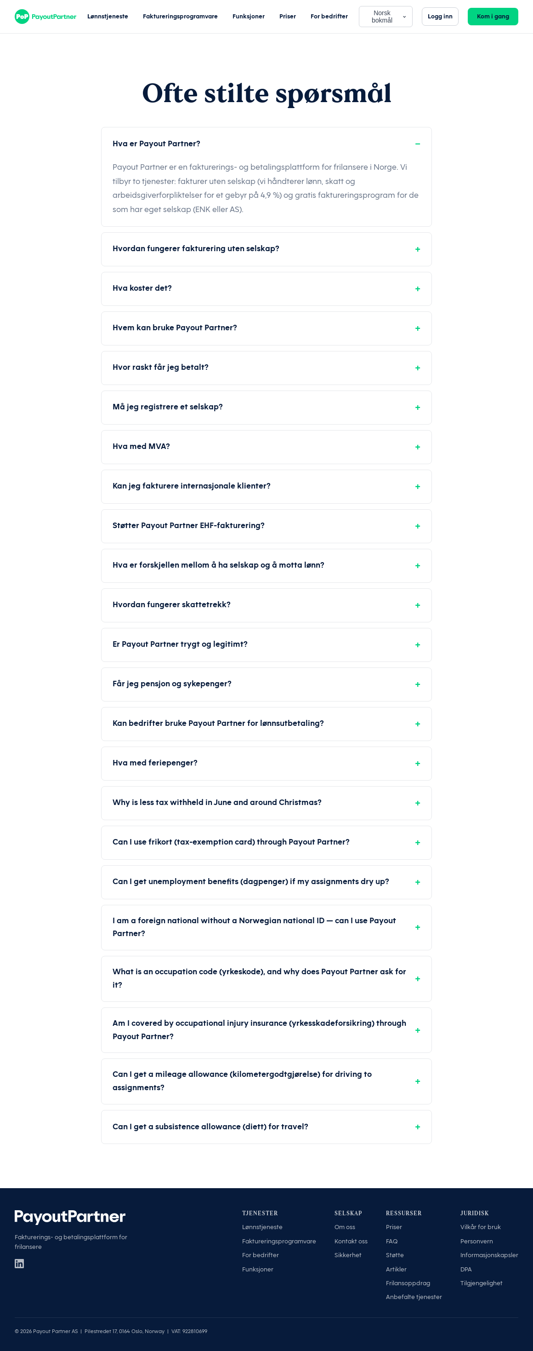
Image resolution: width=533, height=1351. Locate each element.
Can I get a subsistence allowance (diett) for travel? (210, 1126)
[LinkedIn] (19, 1263)
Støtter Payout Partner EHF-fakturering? (189, 525)
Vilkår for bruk (480, 1227)
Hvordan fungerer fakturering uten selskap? (196, 248)
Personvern (476, 1241)
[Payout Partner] (45, 16)
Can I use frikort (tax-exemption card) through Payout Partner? (231, 842)
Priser (287, 16)
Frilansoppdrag (408, 1283)
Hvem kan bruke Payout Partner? (175, 327)
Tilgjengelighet (481, 1283)
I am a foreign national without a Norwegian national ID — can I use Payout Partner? (254, 927)
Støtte (395, 1255)
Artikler (396, 1269)
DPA (466, 1269)
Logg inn (440, 16)
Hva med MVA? (141, 446)
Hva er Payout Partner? (156, 143)
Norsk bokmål (389, 16)
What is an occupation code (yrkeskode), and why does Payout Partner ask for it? (259, 978)
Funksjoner (248, 16)
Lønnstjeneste (107, 16)
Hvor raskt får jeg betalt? (161, 367)
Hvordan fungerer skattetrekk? (172, 604)
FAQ (391, 1241)
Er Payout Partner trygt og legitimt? (180, 644)
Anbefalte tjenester (414, 1297)
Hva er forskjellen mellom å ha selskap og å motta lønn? (218, 565)
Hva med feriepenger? (155, 763)
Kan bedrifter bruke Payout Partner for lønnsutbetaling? (218, 723)
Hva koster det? (142, 288)
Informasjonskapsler (489, 1255)
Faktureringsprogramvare (180, 16)
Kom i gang (493, 16)
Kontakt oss (351, 1241)
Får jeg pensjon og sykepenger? (172, 683)
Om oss (345, 1227)
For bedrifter (329, 16)
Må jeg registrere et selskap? (168, 406)
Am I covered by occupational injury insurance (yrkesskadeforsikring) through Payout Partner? (259, 1030)
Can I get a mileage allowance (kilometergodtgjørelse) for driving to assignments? (242, 1081)
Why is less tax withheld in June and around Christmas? (217, 802)
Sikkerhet (348, 1255)
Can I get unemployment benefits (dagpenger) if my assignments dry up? (251, 881)
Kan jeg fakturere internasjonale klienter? (192, 486)
